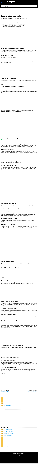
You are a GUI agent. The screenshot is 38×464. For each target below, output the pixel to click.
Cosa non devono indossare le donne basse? (11, 446)
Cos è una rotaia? (7, 401)
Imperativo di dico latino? (5, 391)
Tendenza (6, 4)
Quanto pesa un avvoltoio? (8, 435)
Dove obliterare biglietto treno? (31, 391)
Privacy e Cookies (23, 457)
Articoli (2, 4)
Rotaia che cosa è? (7, 399)
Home (2, 13)
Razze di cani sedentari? (8, 439)
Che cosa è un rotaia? (7, 405)
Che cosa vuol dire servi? (8, 429)
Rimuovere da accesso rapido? (9, 431)
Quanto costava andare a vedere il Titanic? (11, 444)
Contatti (17, 457)
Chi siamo (13, 457)
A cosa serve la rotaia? (7, 403)
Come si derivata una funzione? (9, 433)
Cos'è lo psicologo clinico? (8, 437)
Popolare (11, 4)
